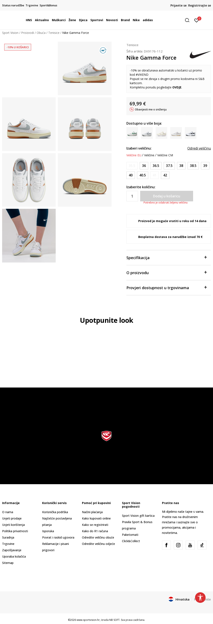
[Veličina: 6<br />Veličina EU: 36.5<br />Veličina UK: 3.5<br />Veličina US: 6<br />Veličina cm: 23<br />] (156, 165)
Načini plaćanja (92, 512)
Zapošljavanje (11, 550)
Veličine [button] (149, 155)
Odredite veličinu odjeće (98, 544)
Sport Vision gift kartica (138, 516)
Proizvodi (27, 33)
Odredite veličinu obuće (98, 537)
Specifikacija (166, 257)
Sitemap (8, 563)
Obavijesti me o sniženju (151, 109)
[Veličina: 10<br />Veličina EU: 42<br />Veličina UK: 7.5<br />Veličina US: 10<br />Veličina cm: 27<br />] (165, 175)
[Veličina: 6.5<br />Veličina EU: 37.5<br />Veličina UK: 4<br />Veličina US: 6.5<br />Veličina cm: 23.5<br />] (169, 165)
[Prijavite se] (196, 20)
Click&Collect (131, 541)
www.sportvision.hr (88, 620)
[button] (189, 20)
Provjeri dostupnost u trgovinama (166, 287)
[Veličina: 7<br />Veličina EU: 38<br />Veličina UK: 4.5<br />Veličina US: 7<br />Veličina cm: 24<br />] (181, 165)
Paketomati (130, 535)
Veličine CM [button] (165, 155)
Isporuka (48, 531)
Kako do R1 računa (95, 531)
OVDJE (176, 87)
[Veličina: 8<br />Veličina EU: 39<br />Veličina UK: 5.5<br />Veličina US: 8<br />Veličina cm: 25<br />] (205, 165)
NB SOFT (114, 620)
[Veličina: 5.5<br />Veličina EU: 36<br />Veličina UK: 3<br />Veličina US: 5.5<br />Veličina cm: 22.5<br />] (144, 165)
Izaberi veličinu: (139, 148)
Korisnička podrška (55, 512)
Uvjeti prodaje (12, 518)
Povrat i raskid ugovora (58, 537)
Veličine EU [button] (133, 155)
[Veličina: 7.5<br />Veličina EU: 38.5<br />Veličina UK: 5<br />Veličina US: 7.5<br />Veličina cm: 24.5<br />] (193, 165)
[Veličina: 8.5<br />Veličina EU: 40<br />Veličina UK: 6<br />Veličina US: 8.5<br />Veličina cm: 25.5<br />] (130, 175)
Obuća (41, 33)
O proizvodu (166, 272)
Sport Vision (10, 33)
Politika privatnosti (15, 531)
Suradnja (8, 537)
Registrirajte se (199, 5)
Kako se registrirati (95, 525)
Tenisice (53, 33)
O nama (7, 512)
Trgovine (8, 544)
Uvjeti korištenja (13, 525)
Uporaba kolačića (14, 556)
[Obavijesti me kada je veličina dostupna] (132, 165)
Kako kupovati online (96, 518)
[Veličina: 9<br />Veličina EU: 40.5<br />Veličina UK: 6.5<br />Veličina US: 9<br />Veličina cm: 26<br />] (142, 175)
